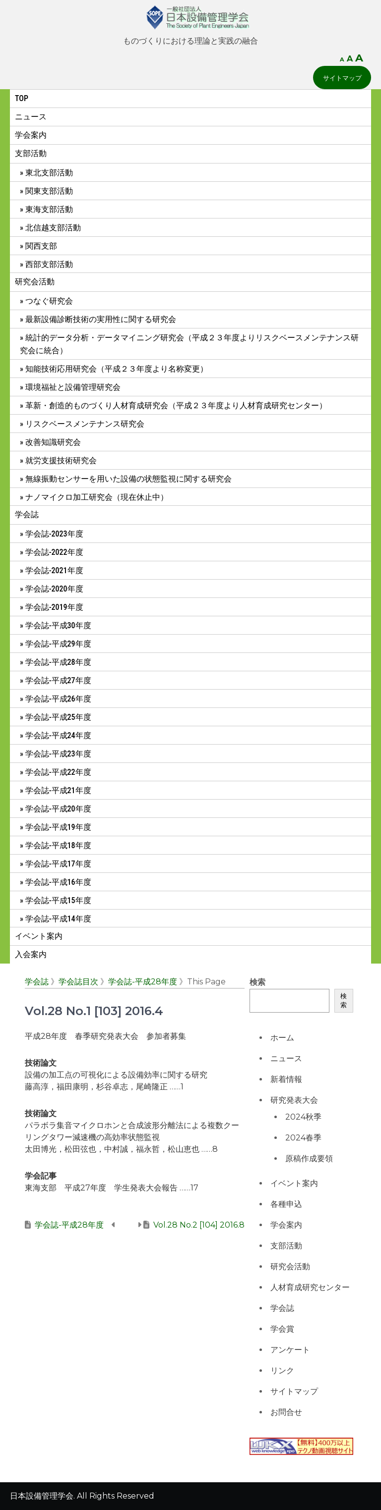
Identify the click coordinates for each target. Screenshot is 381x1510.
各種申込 (286, 1204)
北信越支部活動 (53, 227)
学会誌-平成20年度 (58, 808)
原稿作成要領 (309, 1158)
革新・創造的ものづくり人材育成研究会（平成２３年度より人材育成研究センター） (176, 405)
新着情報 (286, 1079)
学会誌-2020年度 (54, 588)
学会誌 (27, 514)
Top (21, 98)
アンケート (290, 1349)
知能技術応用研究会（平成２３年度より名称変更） (116, 369)
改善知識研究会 (53, 442)
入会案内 (31, 954)
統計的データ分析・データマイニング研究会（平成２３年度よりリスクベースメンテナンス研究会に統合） (189, 344)
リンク (282, 1370)
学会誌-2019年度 (54, 607)
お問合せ (286, 1412)
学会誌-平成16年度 (58, 882)
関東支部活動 (49, 191)
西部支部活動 (49, 264)
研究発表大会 (294, 1100)
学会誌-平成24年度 (58, 735)
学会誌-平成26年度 (58, 698)
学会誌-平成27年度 (58, 680)
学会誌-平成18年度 (58, 845)
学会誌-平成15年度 (58, 900)
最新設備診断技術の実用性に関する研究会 (100, 319)
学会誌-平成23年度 (58, 753)
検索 (257, 982)
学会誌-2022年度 (54, 552)
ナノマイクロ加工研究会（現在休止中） (96, 497)
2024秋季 (303, 1117)
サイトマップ (342, 78)
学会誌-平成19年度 (58, 827)
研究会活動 (35, 281)
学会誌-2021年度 (54, 570)
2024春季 (303, 1137)
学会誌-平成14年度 (58, 918)
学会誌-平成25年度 (58, 717)
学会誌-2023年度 (54, 534)
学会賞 (282, 1329)
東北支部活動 (49, 172)
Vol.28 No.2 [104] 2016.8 (199, 1225)
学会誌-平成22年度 (58, 772)
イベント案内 (39, 936)
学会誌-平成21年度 (58, 790)
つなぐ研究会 (49, 301)
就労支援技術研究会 (61, 460)
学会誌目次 (78, 981)
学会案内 (31, 135)
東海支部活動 (49, 209)
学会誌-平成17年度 (58, 863)
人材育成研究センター (310, 1287)
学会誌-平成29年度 (58, 643)
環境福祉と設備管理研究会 (73, 387)
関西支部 (41, 246)
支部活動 (31, 153)
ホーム (282, 1037)
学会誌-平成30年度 (58, 625)
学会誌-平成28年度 (58, 662)
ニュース (31, 116)
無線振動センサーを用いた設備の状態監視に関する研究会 (128, 479)
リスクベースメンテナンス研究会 (84, 424)
